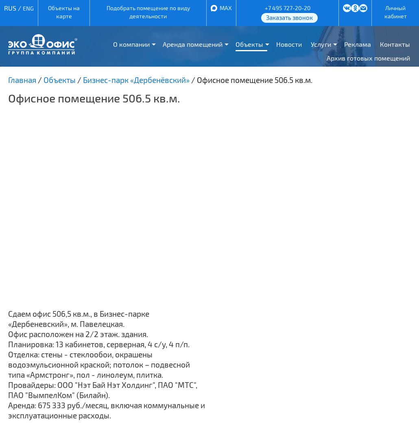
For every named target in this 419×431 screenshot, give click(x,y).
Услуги (321, 44)
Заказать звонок (289, 17)
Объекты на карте (64, 12)
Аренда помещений (193, 44)
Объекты (249, 44)
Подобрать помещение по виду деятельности (148, 12)
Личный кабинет (395, 12)
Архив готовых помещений (368, 58)
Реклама (357, 44)
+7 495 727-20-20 (287, 7)
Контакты (395, 44)
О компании (131, 44)
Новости (289, 44)
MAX (226, 7)
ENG (28, 8)
